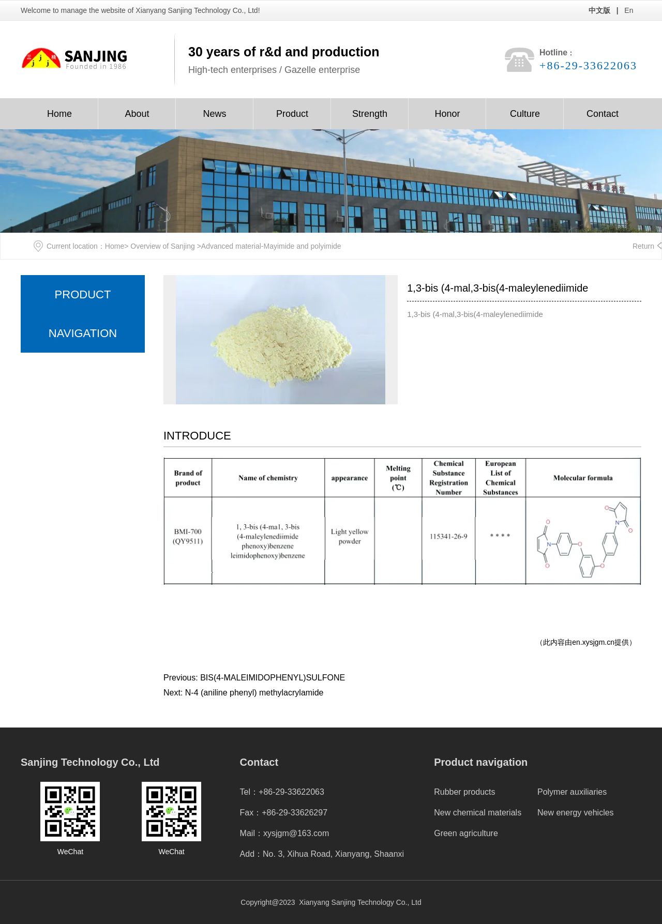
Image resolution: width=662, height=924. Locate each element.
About (137, 114)
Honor (447, 114)
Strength (369, 114)
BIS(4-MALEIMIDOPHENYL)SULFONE (272, 677)
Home (59, 114)
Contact (602, 114)
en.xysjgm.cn (593, 642)
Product (292, 114)
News (214, 114)
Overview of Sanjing (162, 246)
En (628, 10)
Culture (525, 114)
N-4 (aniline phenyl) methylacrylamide (254, 692)
